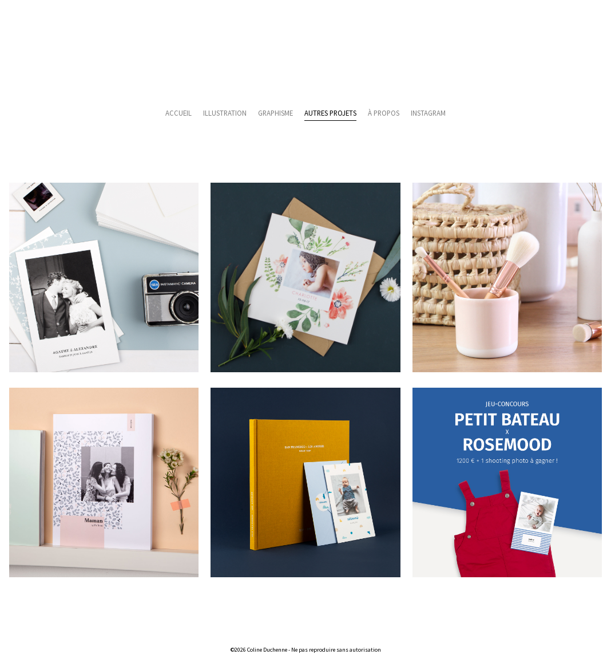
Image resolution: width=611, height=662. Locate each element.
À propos (383, 112)
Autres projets (330, 112)
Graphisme (275, 112)
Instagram (428, 112)
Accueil (178, 112)
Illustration (225, 112)
